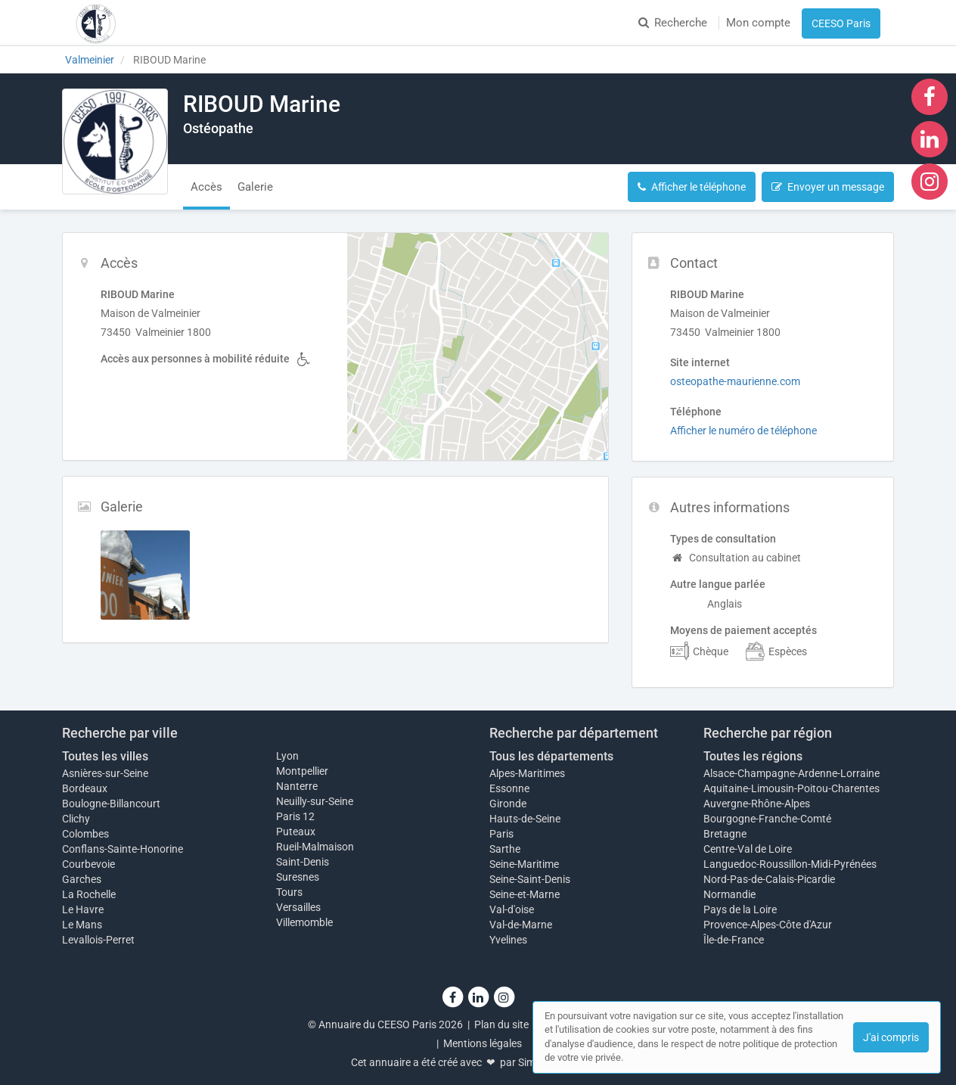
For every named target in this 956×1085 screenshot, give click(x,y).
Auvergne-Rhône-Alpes (756, 803)
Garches (81, 879)
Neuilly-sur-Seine (314, 801)
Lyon (287, 756)
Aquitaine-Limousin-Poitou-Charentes (791, 788)
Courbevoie (88, 864)
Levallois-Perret (98, 940)
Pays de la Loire (740, 909)
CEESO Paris (841, 23)
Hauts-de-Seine (524, 819)
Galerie (255, 187)
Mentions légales (482, 1043)
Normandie (729, 894)
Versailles (298, 907)
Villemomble (304, 922)
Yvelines (508, 940)
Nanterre (297, 786)
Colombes (85, 834)
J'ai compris (891, 1037)
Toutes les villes (105, 756)
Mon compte (758, 23)
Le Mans (82, 925)
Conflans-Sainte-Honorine (122, 849)
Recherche (672, 23)
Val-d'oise (511, 909)
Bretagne (724, 834)
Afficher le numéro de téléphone (743, 430)
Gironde (507, 803)
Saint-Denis (302, 862)
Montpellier (302, 771)
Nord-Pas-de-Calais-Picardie (769, 879)
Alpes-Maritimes (527, 773)
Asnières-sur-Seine (105, 773)
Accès (206, 187)
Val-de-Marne (520, 925)
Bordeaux (84, 788)
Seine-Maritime (524, 864)
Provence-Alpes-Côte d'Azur (767, 925)
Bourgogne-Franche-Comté (767, 819)
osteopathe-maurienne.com (735, 381)
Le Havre (83, 909)
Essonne (509, 788)
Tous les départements (551, 756)
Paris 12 (295, 816)
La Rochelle (89, 894)
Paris (501, 834)
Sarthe (504, 849)
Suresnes (297, 877)
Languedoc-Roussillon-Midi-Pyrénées (790, 864)
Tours (289, 892)
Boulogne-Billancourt (111, 803)
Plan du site (501, 1024)
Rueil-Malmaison (315, 847)
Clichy (76, 819)
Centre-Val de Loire (747, 849)
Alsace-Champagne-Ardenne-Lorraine (791, 773)
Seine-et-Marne (524, 894)
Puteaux (295, 831)
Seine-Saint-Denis (529, 879)
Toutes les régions (752, 756)
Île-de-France (733, 940)
